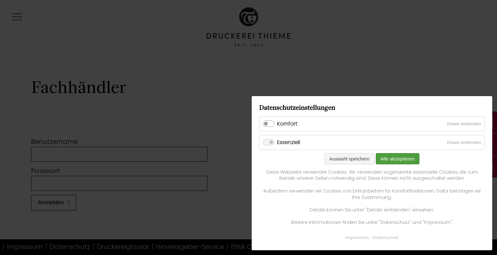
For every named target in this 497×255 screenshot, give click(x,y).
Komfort (287, 124)
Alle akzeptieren (398, 158)
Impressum (357, 237)
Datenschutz (386, 237)
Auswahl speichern (349, 158)
